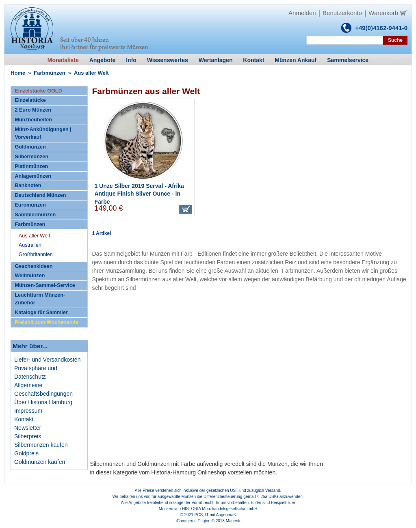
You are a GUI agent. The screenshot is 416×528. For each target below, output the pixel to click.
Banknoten (28, 185)
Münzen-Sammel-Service (45, 285)
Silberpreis (27, 436)
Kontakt (23, 419)
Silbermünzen (31, 156)
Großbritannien (36, 254)
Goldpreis (26, 453)
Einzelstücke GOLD (38, 91)
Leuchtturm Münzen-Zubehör (40, 299)
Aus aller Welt (34, 236)
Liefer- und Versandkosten (47, 359)
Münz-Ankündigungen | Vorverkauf (43, 133)
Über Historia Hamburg (43, 402)
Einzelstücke (30, 100)
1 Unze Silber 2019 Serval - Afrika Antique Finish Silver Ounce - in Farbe (139, 194)
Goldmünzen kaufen (39, 462)
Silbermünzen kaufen (41, 445)
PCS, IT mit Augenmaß (215, 515)
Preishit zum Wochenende (46, 322)
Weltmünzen (30, 275)
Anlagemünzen (33, 176)
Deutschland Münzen (40, 195)
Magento (234, 521)
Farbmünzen (49, 73)
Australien (30, 245)
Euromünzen (30, 205)
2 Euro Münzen (33, 110)
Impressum (28, 410)
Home (18, 73)
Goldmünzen (30, 147)
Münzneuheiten (33, 120)
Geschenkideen (33, 266)
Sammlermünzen (35, 215)
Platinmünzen (31, 166)
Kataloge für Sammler (41, 312)
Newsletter (27, 428)
